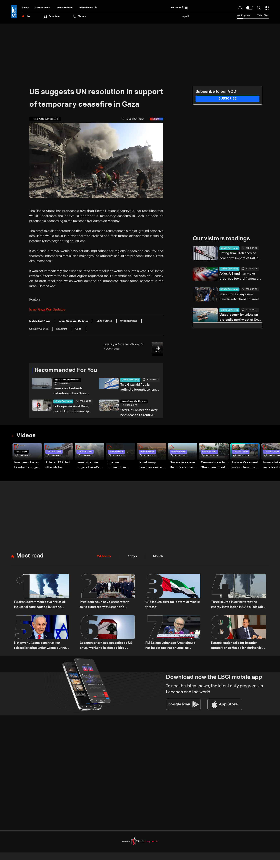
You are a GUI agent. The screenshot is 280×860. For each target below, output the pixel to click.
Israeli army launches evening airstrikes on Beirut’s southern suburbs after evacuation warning (151, 465)
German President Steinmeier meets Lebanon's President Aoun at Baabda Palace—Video (214, 465)
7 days (132, 556)
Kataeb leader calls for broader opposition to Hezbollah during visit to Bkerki (237, 646)
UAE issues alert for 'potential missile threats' (172, 605)
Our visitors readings (221, 239)
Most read (30, 556)
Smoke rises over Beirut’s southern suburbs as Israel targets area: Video (182, 465)
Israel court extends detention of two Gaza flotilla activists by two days (70, 391)
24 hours (104, 556)
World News (21, 452)
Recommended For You (66, 370)
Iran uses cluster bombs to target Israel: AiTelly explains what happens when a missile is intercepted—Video (26, 465)
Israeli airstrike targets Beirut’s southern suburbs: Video (90, 465)
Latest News (42, 7)
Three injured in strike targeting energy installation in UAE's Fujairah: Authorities (237, 605)
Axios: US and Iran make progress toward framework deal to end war (240, 276)
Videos (26, 436)
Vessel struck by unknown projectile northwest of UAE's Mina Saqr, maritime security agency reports (240, 317)
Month (158, 556)
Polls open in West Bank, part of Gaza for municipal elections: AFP (72, 409)
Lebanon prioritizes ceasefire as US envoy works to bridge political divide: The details (106, 646)
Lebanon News (54, 452)
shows (79, 16)
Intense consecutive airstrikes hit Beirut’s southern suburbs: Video (120, 465)
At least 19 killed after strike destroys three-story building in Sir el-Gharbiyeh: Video (57, 465)
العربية (185, 16)
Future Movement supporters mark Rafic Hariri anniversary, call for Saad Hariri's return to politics (245, 465)
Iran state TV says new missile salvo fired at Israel (239, 297)
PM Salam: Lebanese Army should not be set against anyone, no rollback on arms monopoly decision (172, 646)
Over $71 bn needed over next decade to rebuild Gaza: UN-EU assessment (139, 413)
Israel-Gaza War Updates (67, 380)
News (25, 7)
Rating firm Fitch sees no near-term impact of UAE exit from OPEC (240, 256)
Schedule (52, 16)
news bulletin (64, 7)
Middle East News (130, 380)
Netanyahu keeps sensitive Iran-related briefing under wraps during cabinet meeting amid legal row (40, 646)
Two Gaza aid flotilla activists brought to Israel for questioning (139, 387)
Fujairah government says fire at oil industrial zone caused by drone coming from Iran (40, 605)
